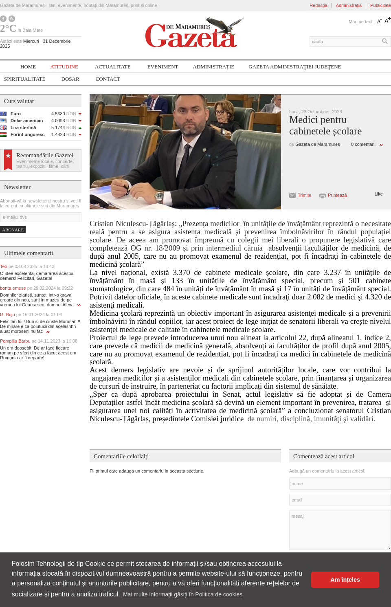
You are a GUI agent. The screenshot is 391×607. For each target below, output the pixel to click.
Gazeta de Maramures (317, 144)
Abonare (13, 229)
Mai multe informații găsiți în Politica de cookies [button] (182, 594)
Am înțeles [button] (345, 579)
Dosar (70, 79)
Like (379, 193)
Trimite (304, 195)
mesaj (340, 530)
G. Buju (31, 314)
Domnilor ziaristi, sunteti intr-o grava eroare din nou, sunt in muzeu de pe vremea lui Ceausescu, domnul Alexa (40, 300)
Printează (337, 195)
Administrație (213, 67)
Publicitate (380, 5)
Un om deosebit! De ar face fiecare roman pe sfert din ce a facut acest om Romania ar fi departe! (38, 352)
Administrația (349, 5)
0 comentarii (363, 144)
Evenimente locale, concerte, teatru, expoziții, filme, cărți (45, 164)
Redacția (318, 5)
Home (28, 67)
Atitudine (64, 67)
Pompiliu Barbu (38, 341)
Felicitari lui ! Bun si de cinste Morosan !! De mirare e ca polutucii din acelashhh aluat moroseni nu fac (40, 326)
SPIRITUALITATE (25, 79)
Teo (27, 266)
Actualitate (113, 67)
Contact (108, 79)
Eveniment (162, 67)
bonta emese (36, 288)
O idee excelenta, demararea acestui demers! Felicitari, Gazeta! (36, 276)
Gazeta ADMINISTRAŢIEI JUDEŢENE (294, 67)
